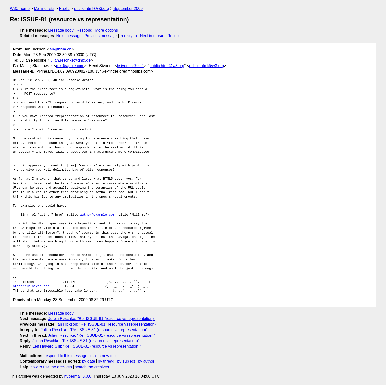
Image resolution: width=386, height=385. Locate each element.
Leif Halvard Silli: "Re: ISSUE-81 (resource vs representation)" (86, 346)
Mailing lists (44, 8)
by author (146, 361)
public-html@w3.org (91, 8)
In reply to (128, 36)
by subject (126, 361)
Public (64, 8)
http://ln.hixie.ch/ (31, 286)
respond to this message (65, 356)
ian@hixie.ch (60, 49)
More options (106, 30)
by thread (106, 361)
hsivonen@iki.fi (130, 66)
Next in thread (152, 36)
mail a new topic (104, 356)
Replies (173, 36)
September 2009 (128, 8)
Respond (84, 30)
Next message (68, 36)
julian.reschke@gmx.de (70, 60)
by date (88, 361)
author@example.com (97, 215)
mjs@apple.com (70, 66)
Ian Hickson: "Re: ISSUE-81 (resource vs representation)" (106, 324)
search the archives (92, 367)
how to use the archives (51, 367)
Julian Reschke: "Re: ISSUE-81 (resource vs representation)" (101, 319)
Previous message (100, 36)
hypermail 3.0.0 (77, 376)
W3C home (20, 8)
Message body (61, 30)
